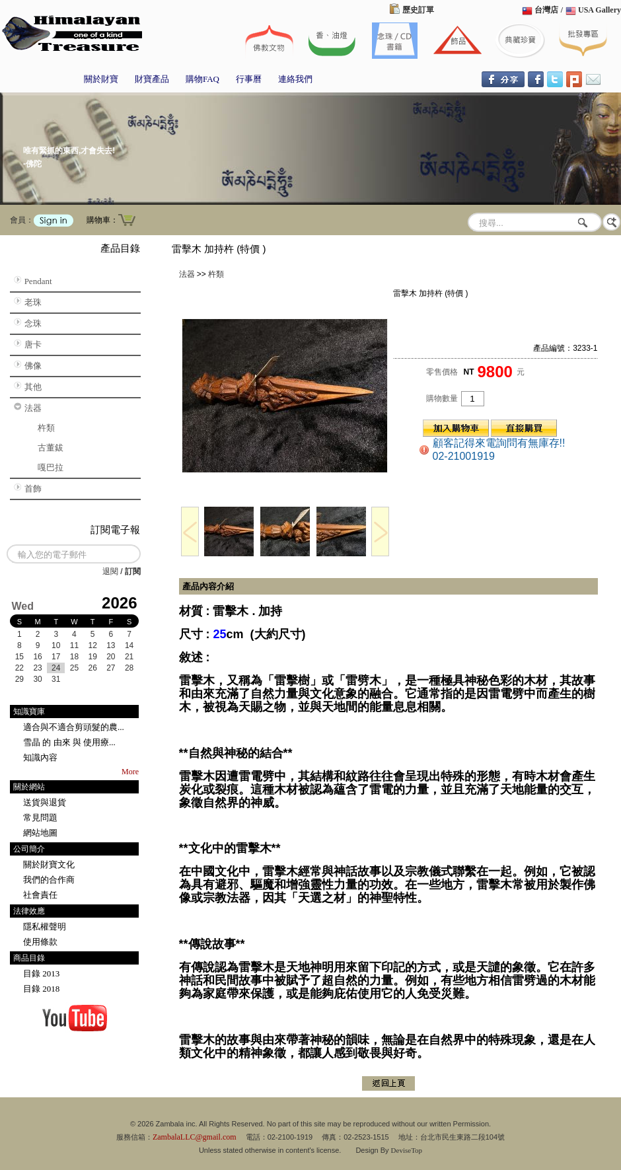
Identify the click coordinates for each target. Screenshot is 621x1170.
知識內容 (40, 757)
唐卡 (33, 344)
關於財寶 (101, 79)
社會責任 (40, 895)
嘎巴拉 (50, 467)
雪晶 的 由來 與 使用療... (69, 742)
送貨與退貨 (44, 802)
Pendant (38, 281)
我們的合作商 (49, 880)
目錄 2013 (41, 973)
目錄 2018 (41, 989)
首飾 (33, 489)
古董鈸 (50, 448)
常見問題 (40, 818)
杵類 (46, 428)
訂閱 (133, 571)
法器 (33, 408)
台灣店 (546, 10)
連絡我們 (295, 79)
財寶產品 (152, 79)
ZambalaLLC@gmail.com (195, 1137)
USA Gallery (599, 10)
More (130, 771)
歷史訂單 (418, 10)
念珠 (33, 323)
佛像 (33, 366)
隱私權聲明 (44, 927)
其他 (33, 387)
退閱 (110, 571)
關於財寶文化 (49, 864)
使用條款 (40, 942)
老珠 (33, 302)
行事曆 (249, 79)
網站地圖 (40, 833)
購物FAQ (202, 79)
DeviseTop (407, 1150)
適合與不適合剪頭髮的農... (73, 727)
